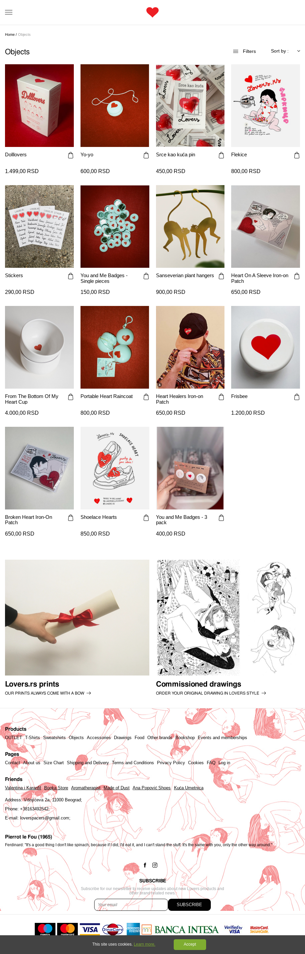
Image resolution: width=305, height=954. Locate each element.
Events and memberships (222, 737)
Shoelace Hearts (99, 517)
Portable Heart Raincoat (107, 396)
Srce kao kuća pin (175, 154)
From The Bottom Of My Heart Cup (31, 399)
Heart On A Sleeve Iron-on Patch (259, 278)
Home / (11, 34)
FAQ (211, 763)
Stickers (14, 275)
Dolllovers (16, 154)
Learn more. (144, 944)
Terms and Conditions (133, 763)
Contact (12, 763)
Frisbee (239, 396)
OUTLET (13, 737)
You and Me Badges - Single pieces (104, 278)
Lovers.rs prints (32, 684)
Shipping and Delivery (88, 763)
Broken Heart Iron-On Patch (28, 519)
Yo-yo (87, 154)
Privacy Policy (171, 763)
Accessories (99, 737)
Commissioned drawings (198, 684)
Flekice (239, 154)
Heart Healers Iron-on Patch (179, 399)
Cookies (196, 763)
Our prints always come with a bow (44, 693)
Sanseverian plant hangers (185, 275)
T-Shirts (32, 737)
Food (139, 737)
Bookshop (185, 737)
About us (31, 763)
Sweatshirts (54, 737)
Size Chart (53, 763)
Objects (76, 737)
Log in (224, 763)
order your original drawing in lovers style (207, 693)
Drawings (123, 737)
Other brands (159, 737)
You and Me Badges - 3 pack (181, 519)
